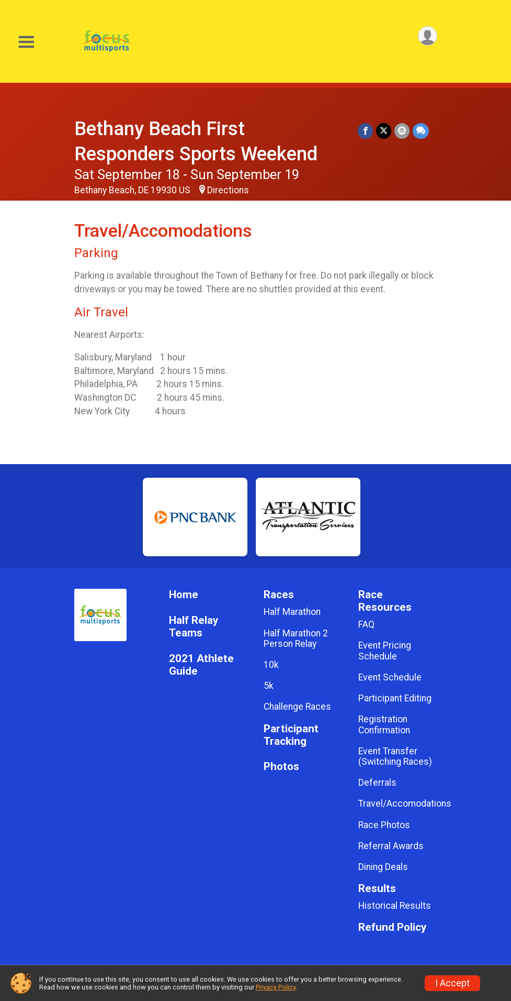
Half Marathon (292, 612)
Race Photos (384, 825)
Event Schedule (390, 677)
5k (269, 685)
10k (271, 664)
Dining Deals (383, 867)
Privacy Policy (276, 987)
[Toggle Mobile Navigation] (26, 42)
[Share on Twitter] (383, 130)
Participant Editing (394, 698)
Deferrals (377, 782)
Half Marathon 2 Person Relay (296, 638)
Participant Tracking (291, 735)
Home (183, 595)
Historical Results (394, 905)
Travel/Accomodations (397, 803)
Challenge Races (297, 706)
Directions (228, 190)
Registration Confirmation (384, 724)
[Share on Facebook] (365, 130)
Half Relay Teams (193, 626)
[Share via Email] (402, 130)
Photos (281, 767)
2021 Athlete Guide (201, 665)
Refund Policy (392, 927)
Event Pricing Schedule (384, 650)
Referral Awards (391, 846)
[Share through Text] (421, 130)
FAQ (366, 624)
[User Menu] (427, 36)
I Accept (452, 983)
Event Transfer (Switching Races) (395, 756)
